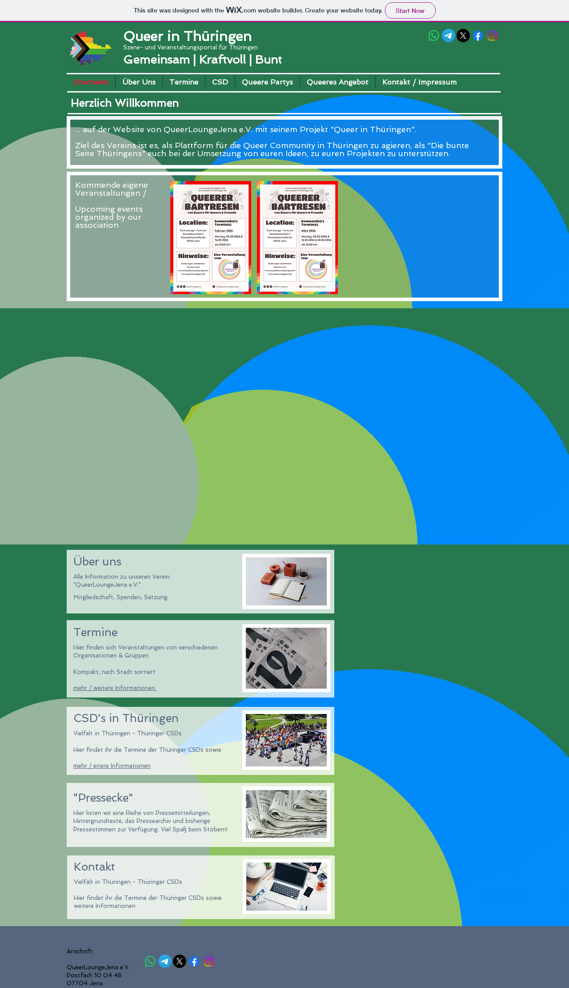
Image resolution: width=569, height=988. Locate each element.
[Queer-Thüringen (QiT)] (448, 35)
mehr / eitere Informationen (112, 765)
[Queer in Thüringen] (434, 35)
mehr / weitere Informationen (115, 688)
